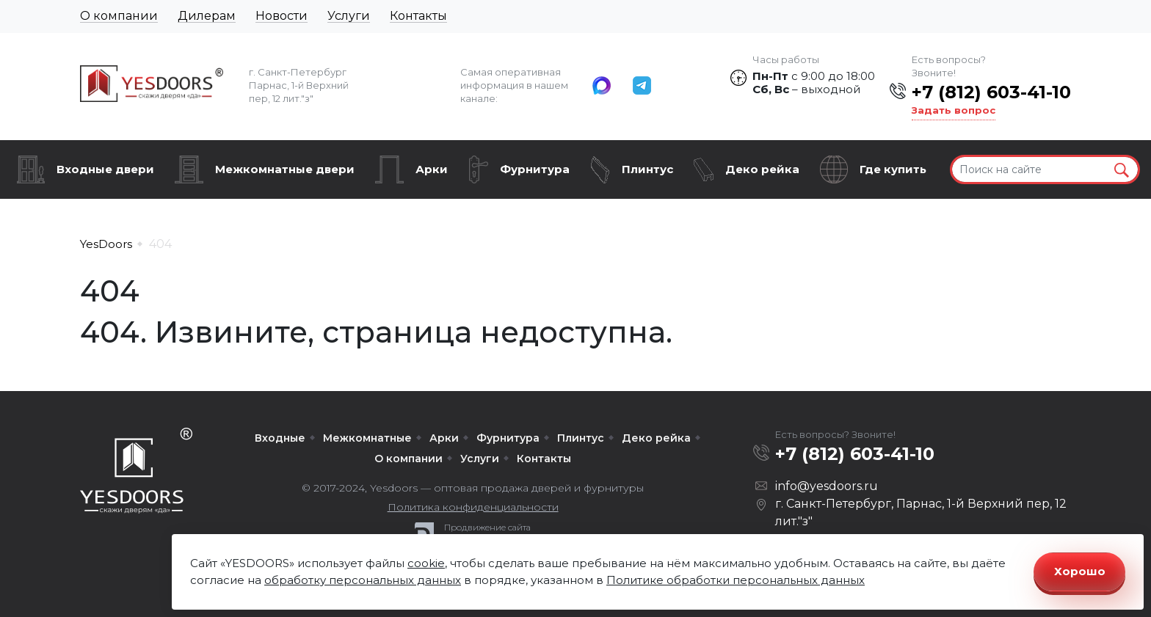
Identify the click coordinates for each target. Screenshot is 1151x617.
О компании (119, 16)
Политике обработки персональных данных (735, 580)
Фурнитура (535, 169)
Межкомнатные (367, 438)
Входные (280, 438)
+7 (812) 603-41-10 (991, 92)
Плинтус (647, 169)
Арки (431, 169)
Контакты (418, 16)
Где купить (893, 169)
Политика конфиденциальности (473, 507)
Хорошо (1079, 571)
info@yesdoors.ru (826, 486)
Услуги (348, 16)
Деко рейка (762, 169)
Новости (281, 16)
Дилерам (207, 16)
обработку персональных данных (362, 580)
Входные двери (105, 169)
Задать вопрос (953, 110)
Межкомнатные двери (285, 169)
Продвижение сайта (487, 527)
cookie (426, 563)
